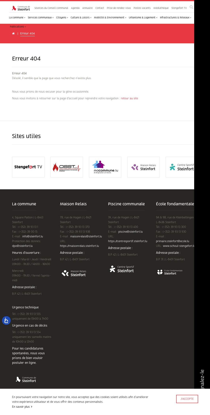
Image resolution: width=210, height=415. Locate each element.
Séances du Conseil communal (51, 8)
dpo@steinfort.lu (22, 246)
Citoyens (62, 17)
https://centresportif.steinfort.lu (127, 241)
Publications (18, 26)
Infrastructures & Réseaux (175, 17)
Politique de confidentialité (57, 404)
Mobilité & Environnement (110, 17)
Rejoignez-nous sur (46, 409)
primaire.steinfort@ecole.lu (172, 241)
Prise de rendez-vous (119, 8)
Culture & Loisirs (81, 17)
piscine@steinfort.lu (130, 231)
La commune (17, 17)
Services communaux (41, 17)
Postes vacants (142, 8)
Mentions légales (21, 409)
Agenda (75, 8)
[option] (28, 167)
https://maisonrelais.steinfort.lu (79, 246)
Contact (99, 8)
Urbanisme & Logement (143, 17)
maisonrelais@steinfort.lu (86, 236)
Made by (187, 404)
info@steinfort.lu (32, 236)
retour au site (129, 98)
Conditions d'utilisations (25, 404)
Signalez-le (202, 384)
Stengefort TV (179, 8)
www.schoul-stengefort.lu (179, 246)
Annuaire (87, 8)
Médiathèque (161, 8)
